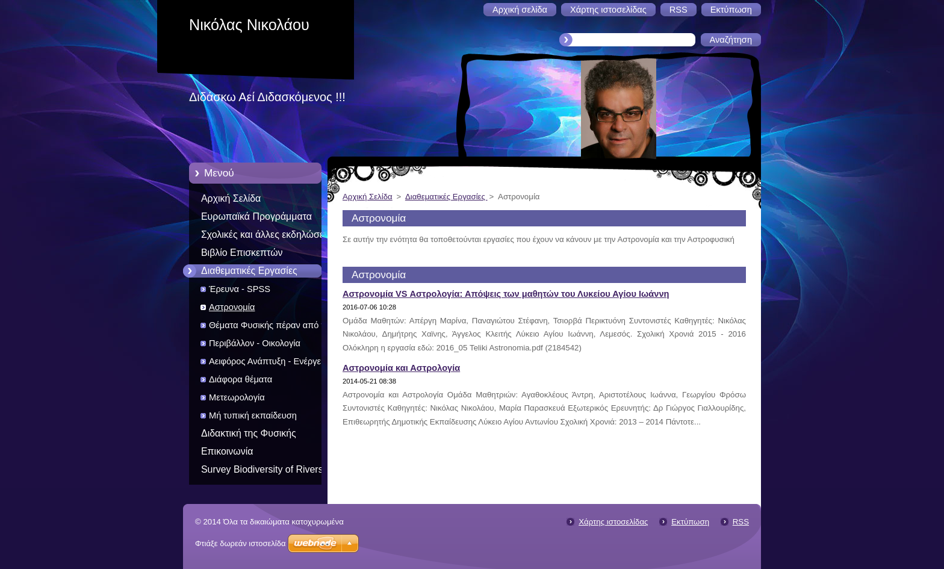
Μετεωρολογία (237, 397)
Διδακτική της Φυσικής (248, 433)
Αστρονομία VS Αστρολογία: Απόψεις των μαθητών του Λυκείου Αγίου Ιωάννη (506, 294)
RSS (741, 521)
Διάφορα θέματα (240, 379)
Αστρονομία (232, 307)
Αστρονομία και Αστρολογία (401, 368)
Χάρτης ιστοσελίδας (613, 521)
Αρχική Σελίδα (231, 198)
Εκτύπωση (690, 521)
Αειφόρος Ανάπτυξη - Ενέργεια (268, 361)
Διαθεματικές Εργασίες (249, 271)
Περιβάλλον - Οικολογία (254, 343)
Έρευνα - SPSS (239, 289)
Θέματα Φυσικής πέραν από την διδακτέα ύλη (271, 327)
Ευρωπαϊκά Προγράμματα (256, 216)
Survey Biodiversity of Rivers (262, 469)
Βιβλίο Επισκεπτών (242, 252)
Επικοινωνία (227, 451)
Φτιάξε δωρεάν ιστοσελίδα (240, 543)
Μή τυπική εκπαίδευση (253, 415)
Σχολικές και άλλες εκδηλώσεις (266, 234)
